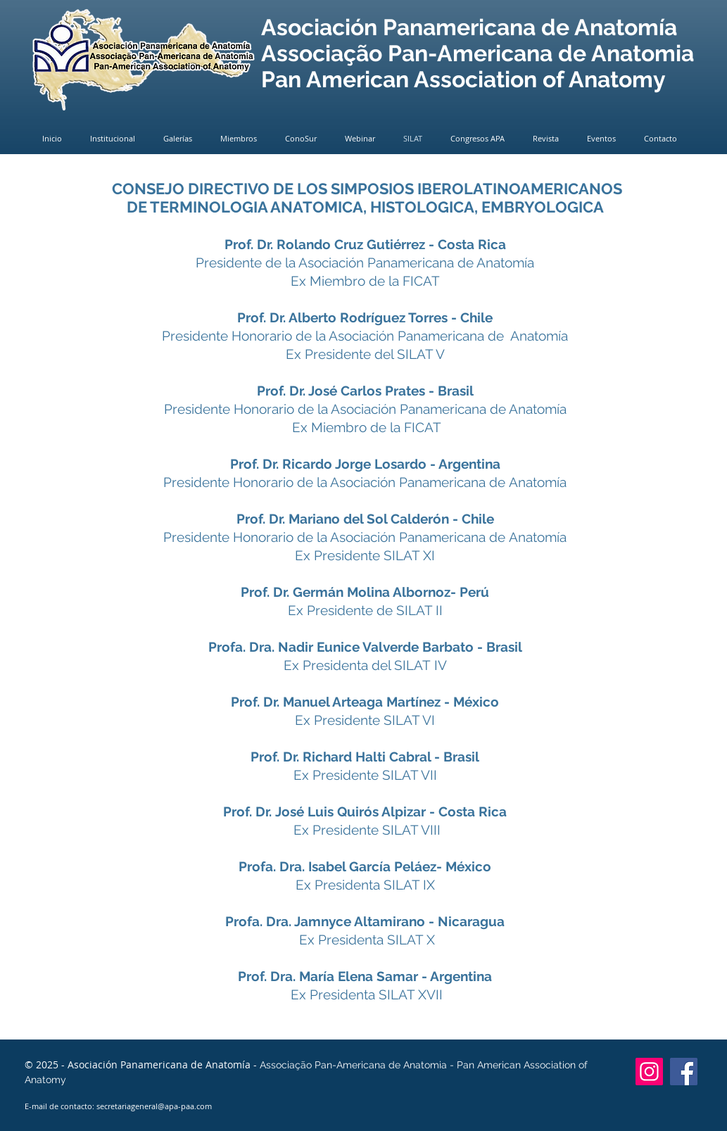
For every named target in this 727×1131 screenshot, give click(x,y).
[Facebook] (683, 1071)
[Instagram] (649, 1071)
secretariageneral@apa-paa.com (154, 1106)
